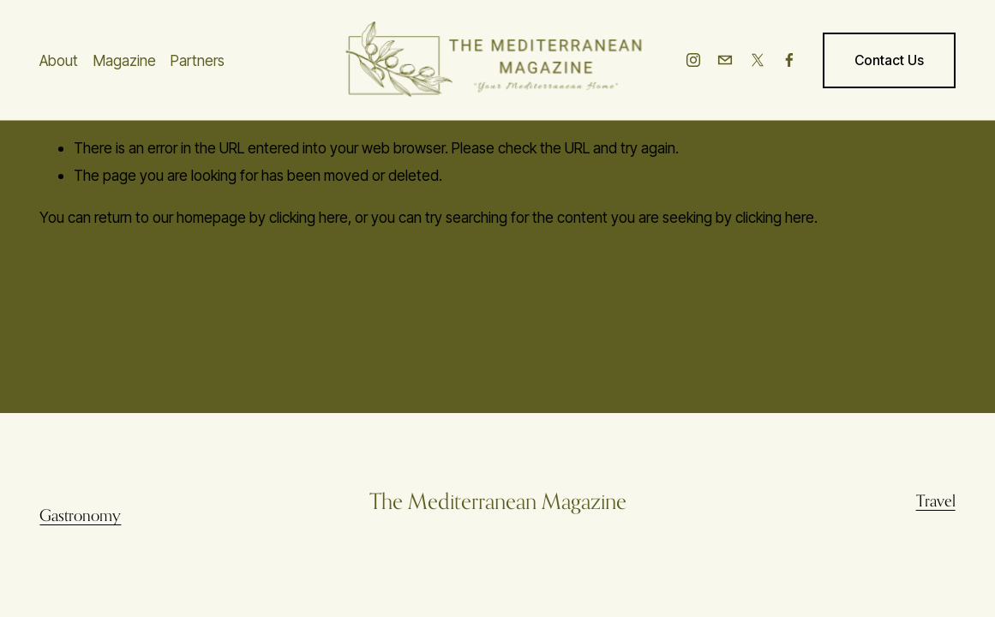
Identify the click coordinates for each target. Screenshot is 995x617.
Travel (936, 500)
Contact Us (889, 60)
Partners (198, 60)
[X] (757, 60)
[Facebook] (789, 60)
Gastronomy (80, 515)
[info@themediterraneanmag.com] (725, 60)
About (58, 60)
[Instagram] (693, 60)
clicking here (308, 217)
